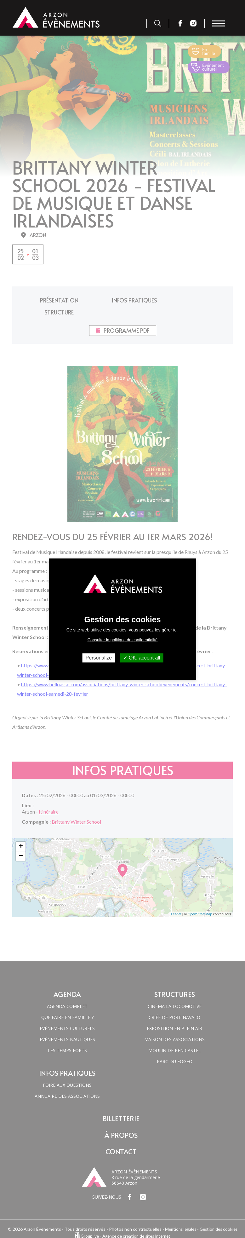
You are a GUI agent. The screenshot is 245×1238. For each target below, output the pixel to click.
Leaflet (176, 901)
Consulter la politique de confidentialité (123, 639)
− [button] (21, 843)
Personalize (99, 657)
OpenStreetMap (200, 901)
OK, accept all (141, 657)
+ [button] (21, 833)
